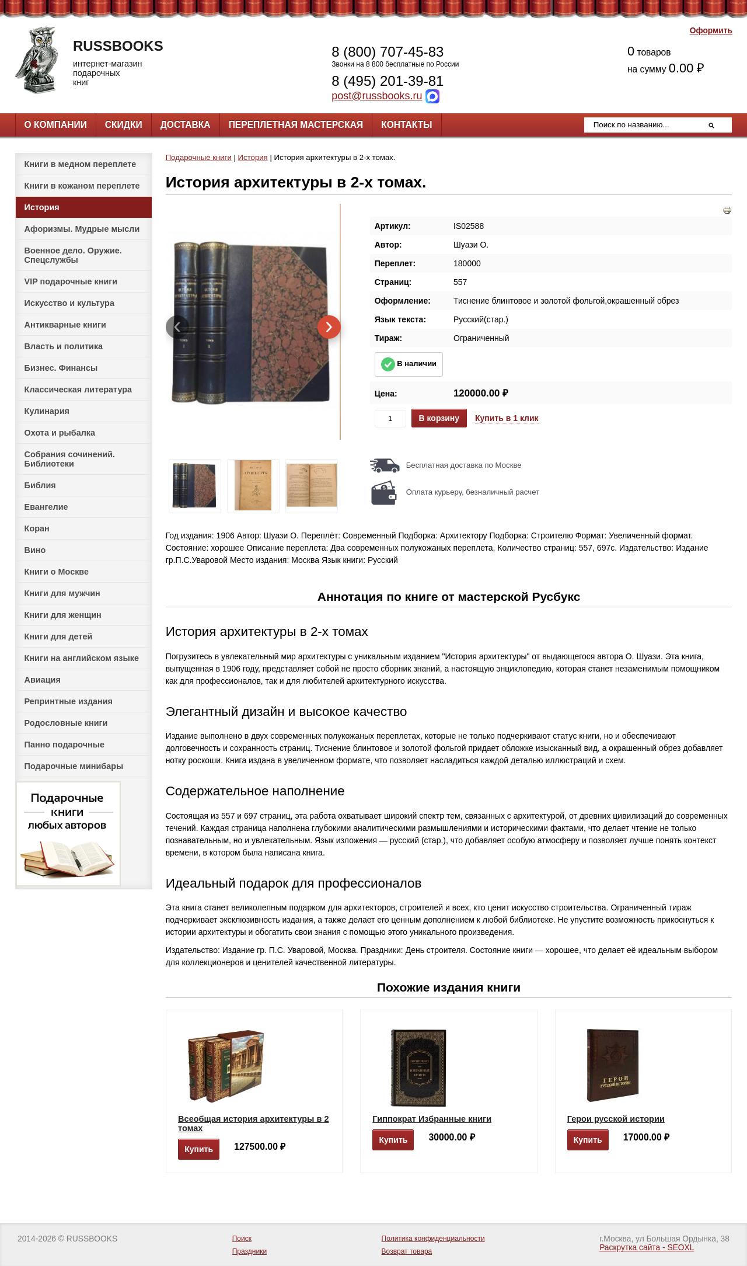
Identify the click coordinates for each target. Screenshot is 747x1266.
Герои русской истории (616, 1119)
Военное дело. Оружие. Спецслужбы (73, 255)
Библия (40, 485)
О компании (56, 125)
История (42, 207)
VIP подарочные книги (71, 281)
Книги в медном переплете (81, 164)
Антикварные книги (65, 324)
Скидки (123, 125)
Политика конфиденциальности (433, 1238)
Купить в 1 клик (507, 418)
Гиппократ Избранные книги (431, 1119)
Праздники (249, 1251)
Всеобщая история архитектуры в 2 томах (253, 1123)
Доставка (185, 125)
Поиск (242, 1238)
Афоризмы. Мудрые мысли (82, 229)
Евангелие (46, 507)
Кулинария (47, 411)
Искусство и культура (69, 303)
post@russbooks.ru (376, 96)
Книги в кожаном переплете (82, 185)
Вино (35, 550)
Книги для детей (59, 636)
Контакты (406, 125)
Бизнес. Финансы (61, 368)
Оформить (711, 30)
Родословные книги (66, 723)
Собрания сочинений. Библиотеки (70, 459)
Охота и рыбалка (60, 432)
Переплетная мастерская (296, 125)
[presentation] (177, 327)
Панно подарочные (65, 744)
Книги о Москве (57, 571)
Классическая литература (78, 389)
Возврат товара (407, 1251)
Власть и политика (64, 346)
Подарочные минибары (74, 766)
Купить (198, 1149)
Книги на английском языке (82, 658)
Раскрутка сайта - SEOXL (646, 1247)
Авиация (43, 679)
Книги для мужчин (62, 593)
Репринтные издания (69, 701)
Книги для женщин (63, 615)
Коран (37, 528)
